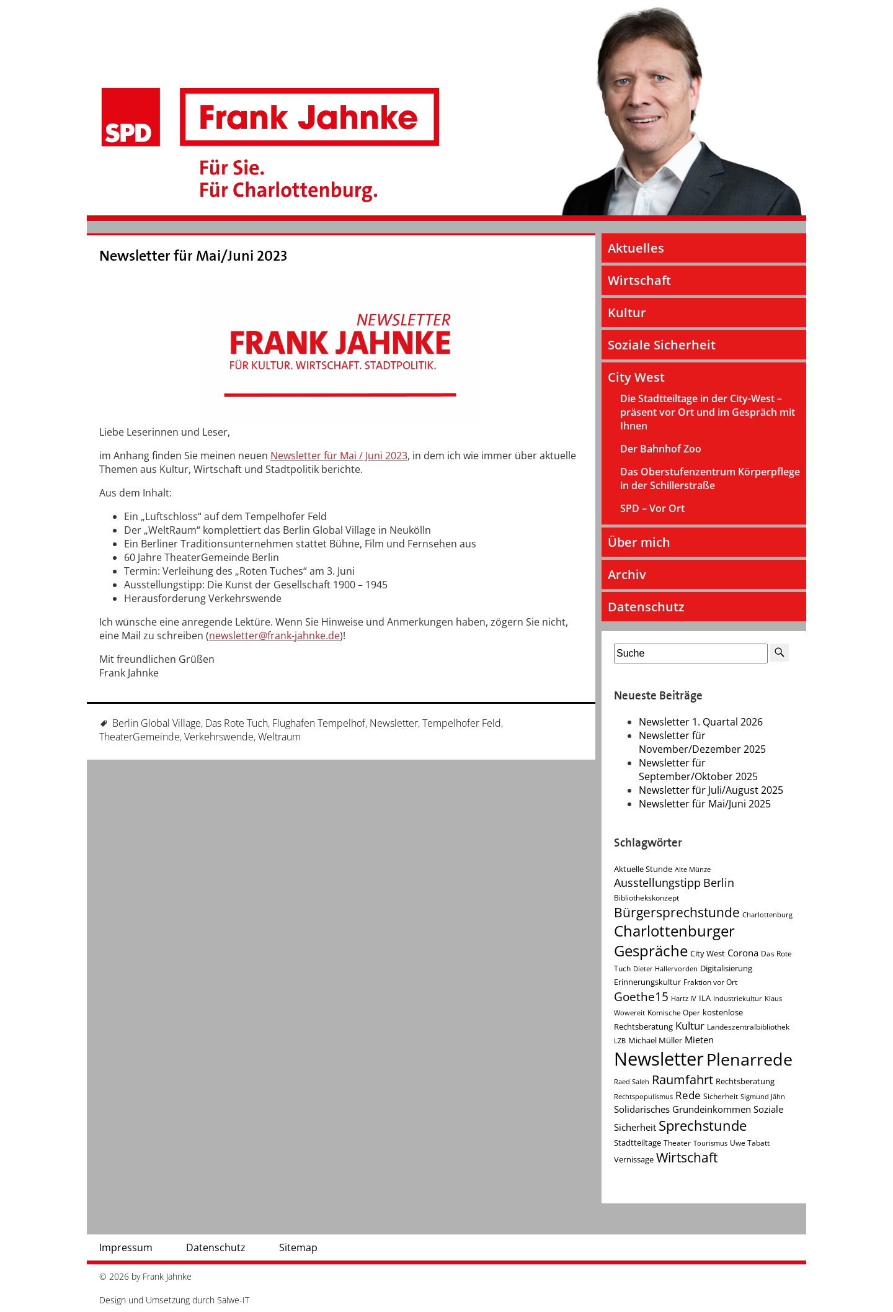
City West (636, 377)
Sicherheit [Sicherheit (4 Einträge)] (720, 1096)
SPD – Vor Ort (652, 508)
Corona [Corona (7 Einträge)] (742, 952)
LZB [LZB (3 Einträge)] (620, 1040)
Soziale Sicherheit (662, 344)
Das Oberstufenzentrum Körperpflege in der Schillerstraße (710, 478)
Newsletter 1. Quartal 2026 (701, 722)
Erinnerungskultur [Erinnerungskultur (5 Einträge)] (647, 981)
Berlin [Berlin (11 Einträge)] (718, 882)
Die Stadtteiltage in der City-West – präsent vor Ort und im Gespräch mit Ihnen (707, 412)
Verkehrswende (219, 737)
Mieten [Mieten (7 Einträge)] (699, 1039)
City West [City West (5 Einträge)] (707, 953)
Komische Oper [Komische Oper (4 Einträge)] (673, 1012)
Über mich (639, 542)
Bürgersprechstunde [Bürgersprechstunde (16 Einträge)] (677, 912)
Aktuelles (636, 248)
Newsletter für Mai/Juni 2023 (193, 256)
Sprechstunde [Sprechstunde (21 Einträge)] (703, 1125)
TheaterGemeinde (139, 737)
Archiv (627, 574)
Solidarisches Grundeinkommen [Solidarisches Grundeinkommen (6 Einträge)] (682, 1109)
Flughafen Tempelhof (318, 723)
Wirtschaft (639, 280)
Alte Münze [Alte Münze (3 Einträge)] (693, 869)
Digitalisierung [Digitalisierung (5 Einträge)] (726, 968)
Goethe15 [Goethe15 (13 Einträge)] (641, 996)
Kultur (627, 312)
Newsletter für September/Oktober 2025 (698, 769)
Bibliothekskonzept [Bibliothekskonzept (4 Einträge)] (646, 897)
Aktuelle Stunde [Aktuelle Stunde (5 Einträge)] (643, 868)
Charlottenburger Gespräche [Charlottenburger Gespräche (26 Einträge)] (674, 941)
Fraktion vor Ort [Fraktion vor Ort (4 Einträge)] (710, 982)
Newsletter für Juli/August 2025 (711, 790)
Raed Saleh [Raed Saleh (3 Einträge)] (631, 1081)
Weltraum (279, 737)
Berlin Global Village (156, 723)
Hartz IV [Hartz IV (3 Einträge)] (683, 998)
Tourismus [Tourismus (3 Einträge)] (710, 1143)
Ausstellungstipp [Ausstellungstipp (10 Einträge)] (657, 882)
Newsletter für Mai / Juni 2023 (338, 455)
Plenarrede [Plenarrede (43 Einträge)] (749, 1059)
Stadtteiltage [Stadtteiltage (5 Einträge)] (637, 1142)
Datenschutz (646, 606)
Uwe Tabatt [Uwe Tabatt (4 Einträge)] (750, 1143)
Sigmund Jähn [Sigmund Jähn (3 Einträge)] (762, 1096)
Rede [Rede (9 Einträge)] (688, 1095)
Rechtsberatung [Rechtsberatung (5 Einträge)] (745, 1081)
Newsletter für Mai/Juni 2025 (705, 804)
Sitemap (298, 1247)
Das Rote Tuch (236, 723)
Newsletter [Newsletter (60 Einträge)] (659, 1058)
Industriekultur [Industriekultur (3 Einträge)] (737, 998)
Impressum (126, 1247)
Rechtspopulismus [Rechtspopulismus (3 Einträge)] (643, 1096)
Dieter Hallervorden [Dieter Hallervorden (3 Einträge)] (665, 968)
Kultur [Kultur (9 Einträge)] (689, 1025)
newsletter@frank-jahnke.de (274, 635)
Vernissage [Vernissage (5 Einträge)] (634, 1159)
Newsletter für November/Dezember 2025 (702, 742)
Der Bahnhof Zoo (660, 449)
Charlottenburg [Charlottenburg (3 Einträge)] (767, 914)
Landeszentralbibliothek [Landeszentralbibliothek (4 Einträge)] (748, 1027)
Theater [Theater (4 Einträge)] (677, 1143)
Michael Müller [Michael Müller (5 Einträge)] (655, 1040)
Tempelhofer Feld (461, 723)
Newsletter (394, 723)
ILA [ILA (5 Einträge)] (705, 998)
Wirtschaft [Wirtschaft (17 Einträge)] (687, 1157)
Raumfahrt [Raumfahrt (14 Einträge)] (682, 1079)
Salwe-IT (233, 1300)
